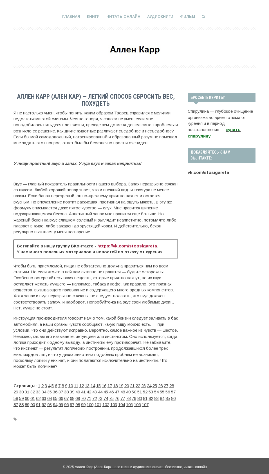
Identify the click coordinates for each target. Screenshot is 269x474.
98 (77, 403)
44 (100, 391)
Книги (93, 16)
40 (77, 391)
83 (156, 397)
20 (126, 385)
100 (90, 403)
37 (61, 391)
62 (38, 397)
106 (137, 403)
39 (72, 391)
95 (61, 403)
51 (139, 391)
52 (145, 391)
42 (89, 391)
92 (44, 403)
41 (83, 391)
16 (104, 385)
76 (117, 397)
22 (138, 385)
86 (173, 397)
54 (156, 391)
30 (21, 391)
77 (122, 397)
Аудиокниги (160, 16)
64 (49, 397)
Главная (71, 16)
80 (139, 397)
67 (66, 397)
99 (83, 403)
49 (128, 391)
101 (98, 403)
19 (121, 385)
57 (173, 391)
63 (44, 397)
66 (61, 397)
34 (44, 391)
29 (16, 391)
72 (94, 397)
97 (72, 403)
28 (171, 385)
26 (160, 385)
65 (55, 397)
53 (151, 391)
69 (77, 397)
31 (27, 391)
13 (87, 385)
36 (55, 391)
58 (16, 397)
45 (106, 391)
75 (111, 397)
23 (143, 385)
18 (115, 385)
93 (49, 403)
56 (167, 391)
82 (151, 397)
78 (128, 397)
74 (106, 397)
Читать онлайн (123, 16)
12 (81, 385)
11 (76, 385)
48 (122, 391)
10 (70, 385)
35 (49, 391)
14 (93, 385)
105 (129, 403)
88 (21, 403)
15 (98, 385)
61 (32, 397)
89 (27, 403)
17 (109, 385)
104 (121, 403)
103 (113, 403)
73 (100, 397)
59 (21, 397)
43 (94, 391)
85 (167, 397)
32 (32, 391)
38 (66, 391)
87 (16, 403)
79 (134, 397)
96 (66, 403)
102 (105, 403)
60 (27, 397)
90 (32, 403)
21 (132, 385)
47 (117, 391)
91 (38, 403)
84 (162, 397)
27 (166, 385)
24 (149, 385)
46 (111, 391)
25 (155, 385)
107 (145, 403)
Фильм (187, 16)
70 (83, 397)
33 (38, 391)
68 (72, 397)
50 (134, 391)
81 (145, 397)
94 (55, 403)
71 (89, 397)
